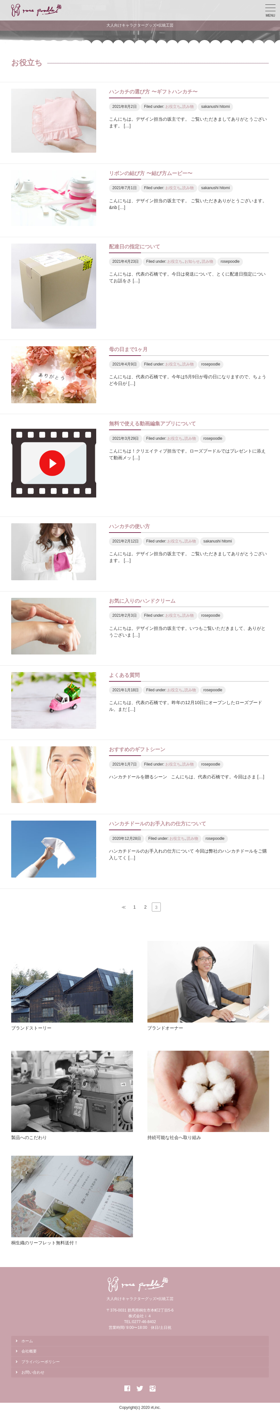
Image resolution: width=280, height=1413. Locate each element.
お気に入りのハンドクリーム (142, 601)
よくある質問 (124, 675)
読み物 (188, 106)
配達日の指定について (134, 246)
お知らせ (192, 261)
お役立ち (173, 106)
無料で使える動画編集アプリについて (152, 423)
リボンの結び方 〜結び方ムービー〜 (150, 173)
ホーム (27, 1341)
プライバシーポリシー (40, 1362)
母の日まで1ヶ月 (128, 349)
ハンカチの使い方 (129, 526)
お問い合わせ (32, 1372)
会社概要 (29, 1351)
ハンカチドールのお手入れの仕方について (157, 823)
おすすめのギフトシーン (137, 749)
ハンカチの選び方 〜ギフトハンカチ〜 (153, 91)
